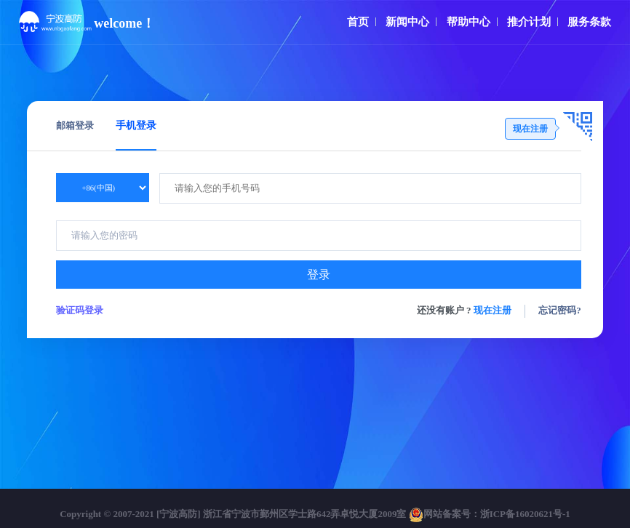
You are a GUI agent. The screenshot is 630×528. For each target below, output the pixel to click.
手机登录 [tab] (136, 125)
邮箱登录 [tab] (75, 125)
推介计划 (529, 22)
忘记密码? (559, 310)
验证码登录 (79, 310)
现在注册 (492, 310)
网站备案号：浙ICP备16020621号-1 (489, 513)
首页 (358, 22)
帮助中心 (468, 22)
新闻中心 (407, 22)
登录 (318, 274)
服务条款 (589, 22)
